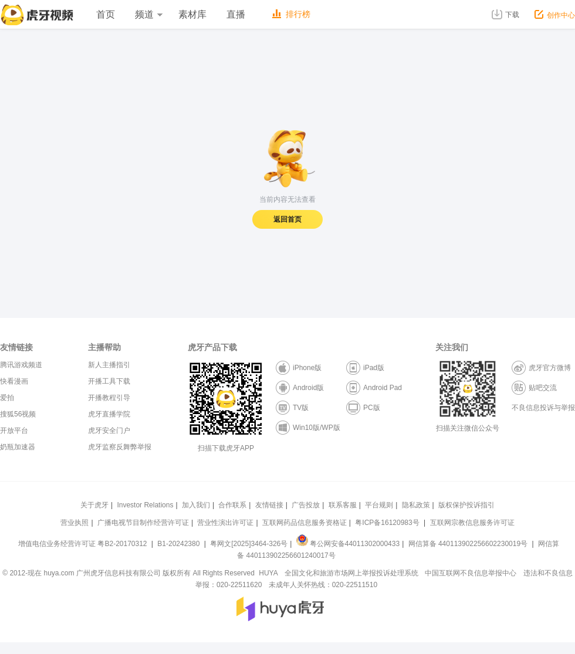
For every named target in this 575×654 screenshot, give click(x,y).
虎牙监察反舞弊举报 (119, 447)
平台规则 (379, 505)
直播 (235, 14)
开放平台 (14, 430)
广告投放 (306, 505)
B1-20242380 (179, 544)
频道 (148, 14)
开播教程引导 (109, 398)
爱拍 (7, 398)
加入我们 (196, 505)
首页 (105, 14)
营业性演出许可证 (225, 523)
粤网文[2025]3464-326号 (249, 544)
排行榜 (291, 14)
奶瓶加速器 (17, 447)
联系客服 (343, 505)
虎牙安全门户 (109, 430)
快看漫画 (14, 381)
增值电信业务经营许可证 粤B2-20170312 (83, 544)
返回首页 (287, 219)
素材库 (192, 14)
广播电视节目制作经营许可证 (143, 523)
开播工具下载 (109, 381)
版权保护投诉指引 (466, 505)
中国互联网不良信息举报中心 (470, 573)
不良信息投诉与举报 (543, 408)
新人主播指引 (109, 365)
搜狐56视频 (18, 414)
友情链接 (269, 505)
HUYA (268, 573)
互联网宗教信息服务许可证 (472, 523)
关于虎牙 (94, 505)
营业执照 (74, 523)
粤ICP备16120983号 (387, 523)
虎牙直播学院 (109, 414)
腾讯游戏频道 (21, 365)
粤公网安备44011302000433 (348, 544)
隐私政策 (416, 505)
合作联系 (232, 505)
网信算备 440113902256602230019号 (467, 544)
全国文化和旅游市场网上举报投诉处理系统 (351, 573)
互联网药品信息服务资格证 (304, 523)
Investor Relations (145, 505)
